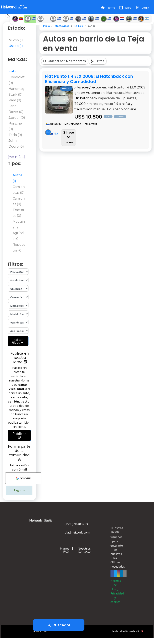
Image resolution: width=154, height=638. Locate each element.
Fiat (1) (14, 71)
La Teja (78, 26)
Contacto (84, 551)
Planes (64, 548)
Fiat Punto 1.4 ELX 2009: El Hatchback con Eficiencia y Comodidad (89, 79)
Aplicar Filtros (17, 341)
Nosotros (84, 548)
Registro (19, 490)
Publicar (19, 435)
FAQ (66, 551)
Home (108, 8)
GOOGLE (23, 478)
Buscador (58, 625)
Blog (125, 8)
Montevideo (62, 26)
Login (142, 8)
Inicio (46, 26)
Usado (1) (16, 46)
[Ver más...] (16, 157)
